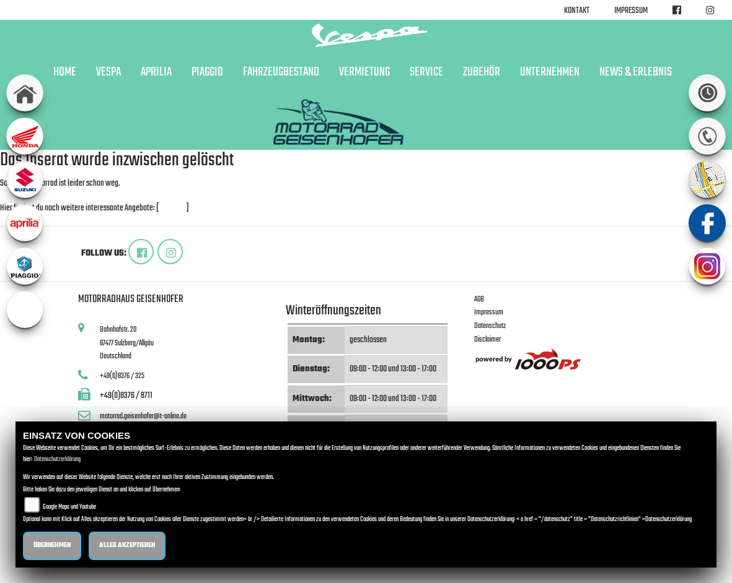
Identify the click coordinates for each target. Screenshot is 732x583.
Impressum (631, 11)
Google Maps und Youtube (69, 507)
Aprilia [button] (156, 72)
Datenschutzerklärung (57, 459)
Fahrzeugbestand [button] (281, 72)
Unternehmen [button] (550, 72)
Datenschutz (490, 325)
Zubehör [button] (481, 72)
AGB (479, 299)
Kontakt (576, 11)
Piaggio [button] (207, 72)
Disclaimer (487, 339)
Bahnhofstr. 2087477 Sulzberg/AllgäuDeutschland (127, 343)
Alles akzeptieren (127, 545)
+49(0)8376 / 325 (122, 375)
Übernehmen (52, 545)
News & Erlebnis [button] (635, 72)
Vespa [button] (108, 72)
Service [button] (426, 72)
